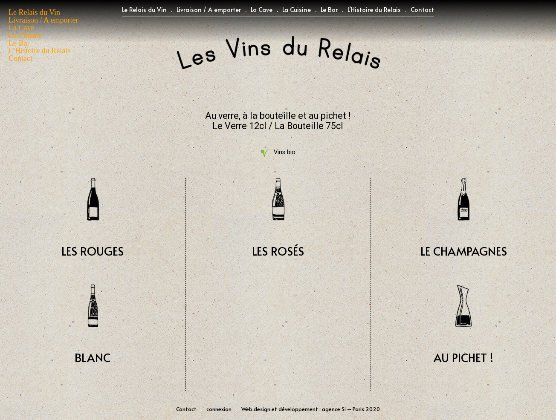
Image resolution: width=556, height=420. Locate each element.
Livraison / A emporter (209, 9)
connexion (219, 409)
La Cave (261, 9)
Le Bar (329, 9)
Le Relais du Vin (144, 9)
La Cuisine (296, 9)
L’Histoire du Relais (374, 9)
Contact (422, 9)
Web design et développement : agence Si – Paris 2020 (310, 409)
